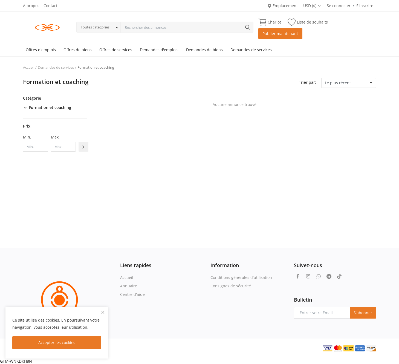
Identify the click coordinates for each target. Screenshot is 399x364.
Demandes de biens (204, 49)
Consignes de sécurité (230, 285)
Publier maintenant (280, 33)
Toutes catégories (95, 27)
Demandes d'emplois (159, 49)
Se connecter (339, 5)
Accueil (28, 67)
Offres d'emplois (41, 49)
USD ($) (312, 5)
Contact (50, 5)
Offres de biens (77, 49)
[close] (102, 312)
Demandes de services (251, 49)
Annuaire (128, 285)
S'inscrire (364, 5)
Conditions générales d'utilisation (241, 277)
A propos (31, 5)
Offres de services (115, 49)
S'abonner (363, 312)
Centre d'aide (132, 294)
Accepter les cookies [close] (56, 342)
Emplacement (282, 5)
